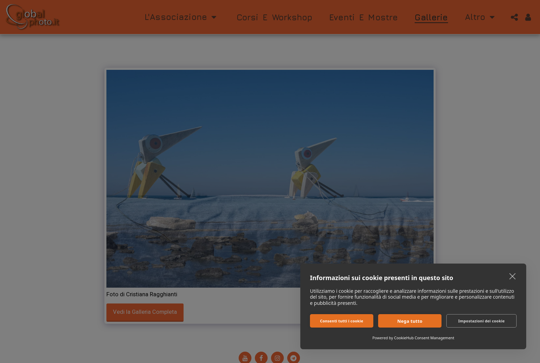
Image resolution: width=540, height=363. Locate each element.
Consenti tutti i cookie (341, 320)
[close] (512, 275)
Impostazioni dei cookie (481, 320)
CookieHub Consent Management (424, 337)
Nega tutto (409, 321)
